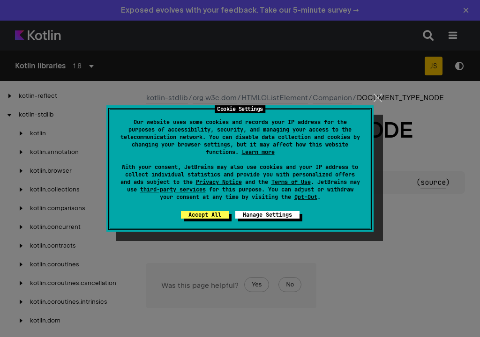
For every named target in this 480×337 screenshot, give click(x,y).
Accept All (204, 215)
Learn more (258, 152)
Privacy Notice (219, 182)
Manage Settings (267, 215)
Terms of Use (291, 182)
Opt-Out (305, 197)
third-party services (173, 189)
